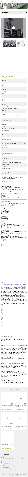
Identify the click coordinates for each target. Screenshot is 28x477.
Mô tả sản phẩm (19, 73)
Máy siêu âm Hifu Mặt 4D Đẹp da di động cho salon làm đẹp (7, 406)
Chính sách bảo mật (4, 473)
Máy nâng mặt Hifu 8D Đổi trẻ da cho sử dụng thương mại (7, 445)
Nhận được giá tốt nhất (7, 70)
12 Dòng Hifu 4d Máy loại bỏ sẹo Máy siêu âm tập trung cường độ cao (7, 426)
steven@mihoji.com (6, 467)
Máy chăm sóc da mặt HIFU (8, 382)
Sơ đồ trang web (12, 473)
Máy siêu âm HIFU (20, 382)
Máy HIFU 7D (11, 380)
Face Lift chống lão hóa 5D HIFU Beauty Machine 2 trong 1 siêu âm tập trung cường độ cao (20, 426)
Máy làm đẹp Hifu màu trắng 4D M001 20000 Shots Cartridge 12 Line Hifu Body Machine (20, 406)
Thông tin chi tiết (7, 73)
